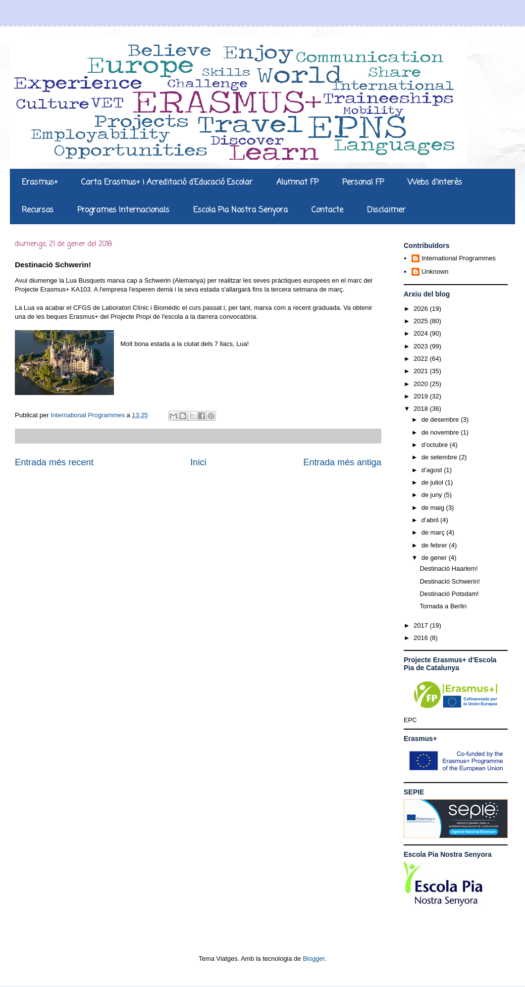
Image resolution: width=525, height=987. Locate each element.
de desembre (441, 419)
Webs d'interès (435, 183)
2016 (422, 638)
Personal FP (363, 183)
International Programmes (458, 258)
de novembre (441, 432)
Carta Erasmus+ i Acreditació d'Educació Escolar (167, 183)
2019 (422, 396)
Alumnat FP (297, 183)
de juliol (433, 482)
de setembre (440, 457)
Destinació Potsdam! (449, 593)
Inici (198, 462)
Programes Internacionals (123, 210)
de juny (432, 494)
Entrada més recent (54, 462)
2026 (422, 308)
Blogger (313, 958)
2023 (422, 346)
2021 (422, 371)
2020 (422, 384)
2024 (422, 333)
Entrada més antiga (342, 462)
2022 (422, 358)
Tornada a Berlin (443, 606)
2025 (422, 321)
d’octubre (435, 444)
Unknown (434, 271)
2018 (422, 408)
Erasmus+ (39, 183)
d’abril (430, 520)
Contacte (327, 210)
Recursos (37, 210)
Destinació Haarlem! (448, 568)
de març (434, 532)
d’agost (432, 470)
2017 (422, 625)
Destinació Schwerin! (449, 581)
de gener (435, 557)
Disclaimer (386, 210)
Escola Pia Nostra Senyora (240, 210)
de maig (433, 507)
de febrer (435, 545)
